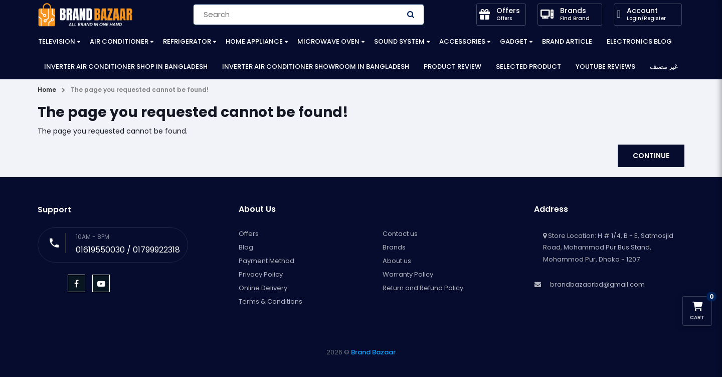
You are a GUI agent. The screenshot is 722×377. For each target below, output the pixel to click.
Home (47, 89)
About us (397, 261)
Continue (651, 156)
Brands (394, 247)
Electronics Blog (639, 41)
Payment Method (266, 261)
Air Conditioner (119, 41)
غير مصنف (664, 66)
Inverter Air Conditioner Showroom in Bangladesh (315, 66)
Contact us (400, 233)
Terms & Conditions (270, 301)
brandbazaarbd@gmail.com (597, 284)
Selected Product (528, 66)
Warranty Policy (408, 274)
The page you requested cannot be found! (140, 89)
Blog (246, 247)
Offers (249, 233)
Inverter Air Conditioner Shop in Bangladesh (126, 66)
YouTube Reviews (605, 66)
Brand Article (567, 41)
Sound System (399, 41)
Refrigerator (187, 41)
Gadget (513, 41)
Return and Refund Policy (423, 288)
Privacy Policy (261, 274)
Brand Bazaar (373, 352)
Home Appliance (254, 41)
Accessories (462, 41)
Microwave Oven (328, 41)
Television (56, 41)
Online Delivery (263, 288)
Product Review (452, 66)
